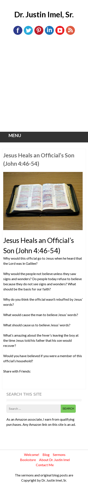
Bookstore (28, 460)
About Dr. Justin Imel (54, 460)
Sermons (59, 454)
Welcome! (31, 454)
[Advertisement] (44, 86)
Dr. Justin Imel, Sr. (44, 14)
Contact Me (45, 465)
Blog (46, 454)
